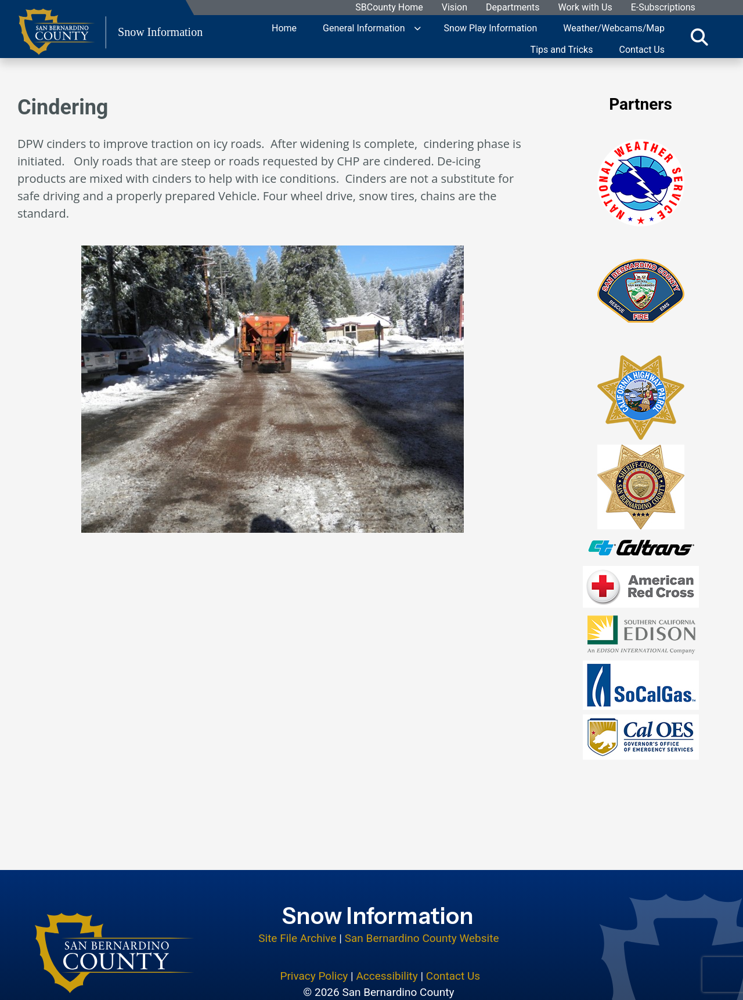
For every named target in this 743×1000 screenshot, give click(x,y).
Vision (454, 8)
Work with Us (585, 8)
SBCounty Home (390, 8)
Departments (513, 8)
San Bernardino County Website (422, 902)
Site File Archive (297, 902)
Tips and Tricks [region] (562, 49)
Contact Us (453, 940)
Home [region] (284, 27)
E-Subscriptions (663, 8)
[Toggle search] (699, 36)
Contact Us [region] (642, 49)
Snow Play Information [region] (491, 27)
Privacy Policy (314, 940)
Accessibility (386, 940)
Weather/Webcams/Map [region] (614, 27)
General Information (364, 27)
